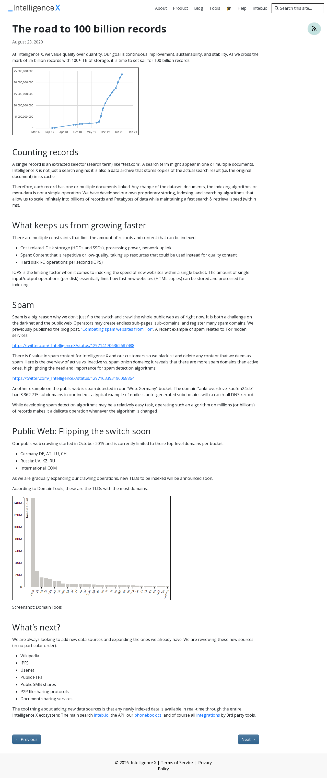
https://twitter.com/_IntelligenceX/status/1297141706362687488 (73, 345)
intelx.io (101, 715)
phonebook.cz (147, 715)
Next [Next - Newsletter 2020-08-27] (248, 739)
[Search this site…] (298, 8)
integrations (208, 715)
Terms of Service (177, 762)
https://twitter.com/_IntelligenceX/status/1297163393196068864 (73, 378)
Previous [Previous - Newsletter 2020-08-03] (27, 739)
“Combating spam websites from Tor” (117, 329)
